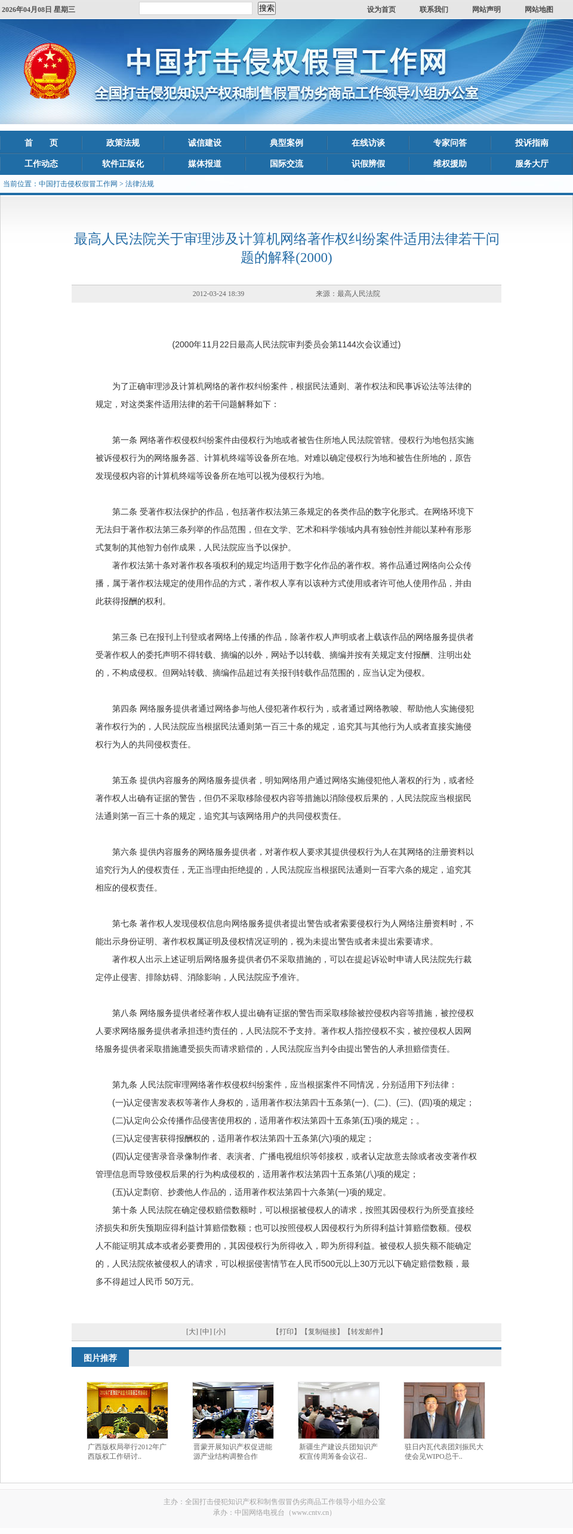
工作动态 (41, 163)
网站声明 (486, 9)
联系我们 (434, 9)
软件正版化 (123, 163)
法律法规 (139, 184)
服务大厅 (532, 163)
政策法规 (123, 142)
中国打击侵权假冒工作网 (78, 184)
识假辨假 (368, 163)
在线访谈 (368, 142)
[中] (206, 1331)
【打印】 (286, 1331)
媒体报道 (204, 163)
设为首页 (381, 9)
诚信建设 (204, 142)
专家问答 (450, 142)
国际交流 (286, 163)
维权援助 (450, 163)
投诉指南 (532, 142)
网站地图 (539, 9)
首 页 (41, 142)
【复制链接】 (322, 1331)
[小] (220, 1331)
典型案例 (286, 142)
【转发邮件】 (365, 1331)
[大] (192, 1331)
